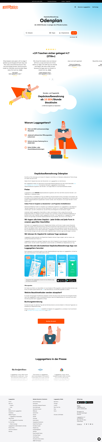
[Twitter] (86, 424)
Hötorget (35, 418)
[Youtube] (90, 424)
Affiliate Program (12, 414)
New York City (57, 407)
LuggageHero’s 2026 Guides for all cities (17, 425)
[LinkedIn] (92, 424)
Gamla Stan (35, 412)
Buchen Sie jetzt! (51, 321)
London (55, 405)
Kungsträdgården (37, 429)
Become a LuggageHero (84, 7)
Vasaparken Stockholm (38, 422)
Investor (11, 405)
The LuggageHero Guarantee (16, 420)
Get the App (95, 7)
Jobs (11, 407)
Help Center (11, 418)
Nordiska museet (36, 425)
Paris (55, 409)
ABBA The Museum (37, 440)
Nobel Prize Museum (37, 424)
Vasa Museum (36, 437)
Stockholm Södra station (38, 438)
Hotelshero (11, 412)
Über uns (10, 403)
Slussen (34, 414)
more (20, 70)
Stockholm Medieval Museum (39, 405)
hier (43, 289)
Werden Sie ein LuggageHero (15, 411)
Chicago (56, 403)
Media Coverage (13, 424)
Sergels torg (35, 427)
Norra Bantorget (36, 407)
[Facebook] (84, 424)
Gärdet (34, 416)
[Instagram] (88, 424)
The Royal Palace (36, 435)
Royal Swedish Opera (37, 433)
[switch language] (75, 7)
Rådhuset (35, 411)
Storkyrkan (35, 403)
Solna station (36, 420)
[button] (99, 439)
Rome (55, 411)
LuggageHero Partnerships (16, 416)
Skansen (35, 431)
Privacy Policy (12, 427)
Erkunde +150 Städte (58, 414)
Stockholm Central (37, 409)
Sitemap (10, 431)
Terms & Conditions (13, 429)
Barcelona (56, 401)
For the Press (11, 422)
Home (10, 401)
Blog (10, 409)
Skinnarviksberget (37, 401)
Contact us (79, 424)
